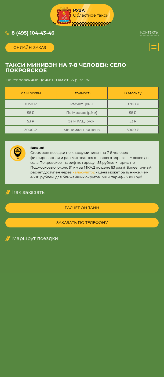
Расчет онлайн (82, 207)
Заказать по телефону (82, 222)
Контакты (149, 32)
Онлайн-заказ (29, 47)
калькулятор (83, 172)
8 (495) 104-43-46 (33, 33)
